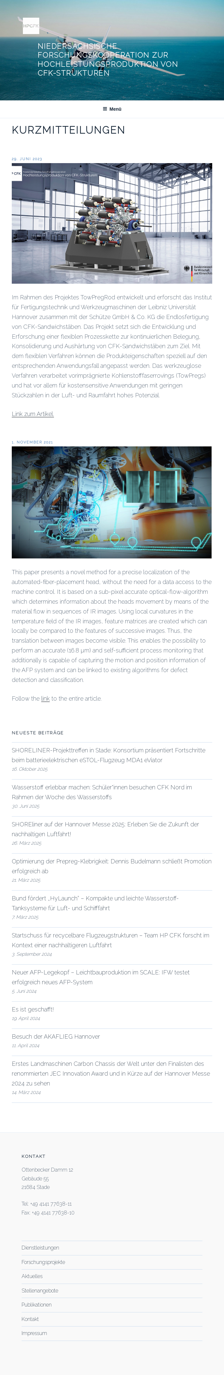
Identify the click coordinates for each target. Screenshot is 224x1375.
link (45, 698)
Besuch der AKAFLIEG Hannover (56, 1036)
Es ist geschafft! (33, 1009)
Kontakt (30, 1319)
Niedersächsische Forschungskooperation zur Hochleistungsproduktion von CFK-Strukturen (108, 60)
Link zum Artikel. (33, 413)
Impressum (34, 1333)
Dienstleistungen (40, 1248)
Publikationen (37, 1305)
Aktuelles (32, 1276)
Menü (112, 109)
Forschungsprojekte (43, 1262)
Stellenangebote (40, 1291)
